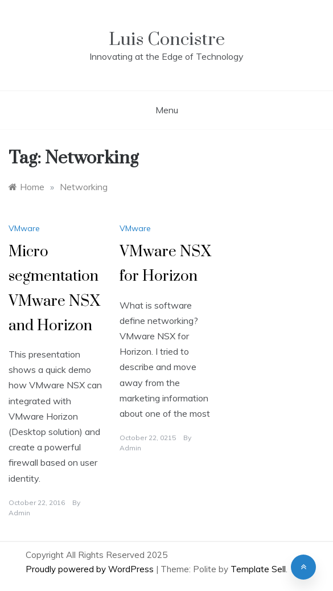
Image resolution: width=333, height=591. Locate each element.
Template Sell (258, 569)
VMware (24, 228)
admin (19, 512)
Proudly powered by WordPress (91, 569)
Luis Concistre (167, 39)
